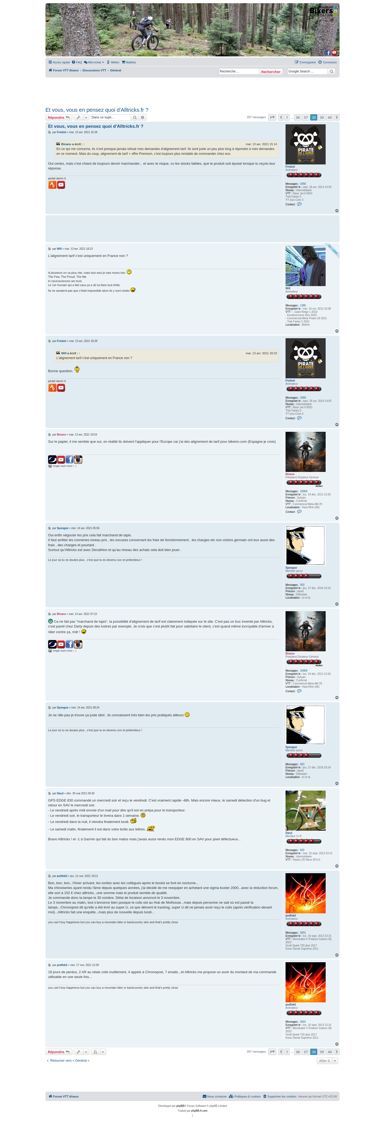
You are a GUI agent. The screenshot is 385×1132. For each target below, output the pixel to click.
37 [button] (306, 117)
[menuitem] (76, 62)
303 (302, 584)
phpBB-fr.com (199, 1110)
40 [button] (330, 117)
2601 (303, 932)
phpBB (180, 1105)
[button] (272, 117)
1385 (303, 305)
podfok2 (291, 915)
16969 (303, 491)
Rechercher (270, 71)
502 (302, 850)
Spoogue (291, 567)
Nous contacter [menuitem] (214, 1096)
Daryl (289, 832)
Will (288, 288)
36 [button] (298, 117)
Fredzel (290, 166)
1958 (303, 183)
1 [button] (287, 117)
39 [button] (322, 117)
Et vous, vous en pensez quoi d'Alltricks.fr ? (96, 110)
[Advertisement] (192, 91)
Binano (66, 144)
